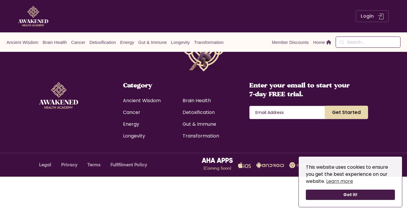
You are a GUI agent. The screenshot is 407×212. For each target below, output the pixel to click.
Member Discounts (290, 42)
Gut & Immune (152, 42)
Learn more (339, 181)
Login (372, 16)
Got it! (350, 195)
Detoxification (102, 42)
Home (322, 42)
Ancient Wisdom (22, 42)
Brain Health (54, 42)
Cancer (78, 42)
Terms (93, 165)
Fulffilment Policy (128, 165)
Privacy (69, 165)
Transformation (209, 42)
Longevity (180, 42)
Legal (45, 165)
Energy (127, 42)
